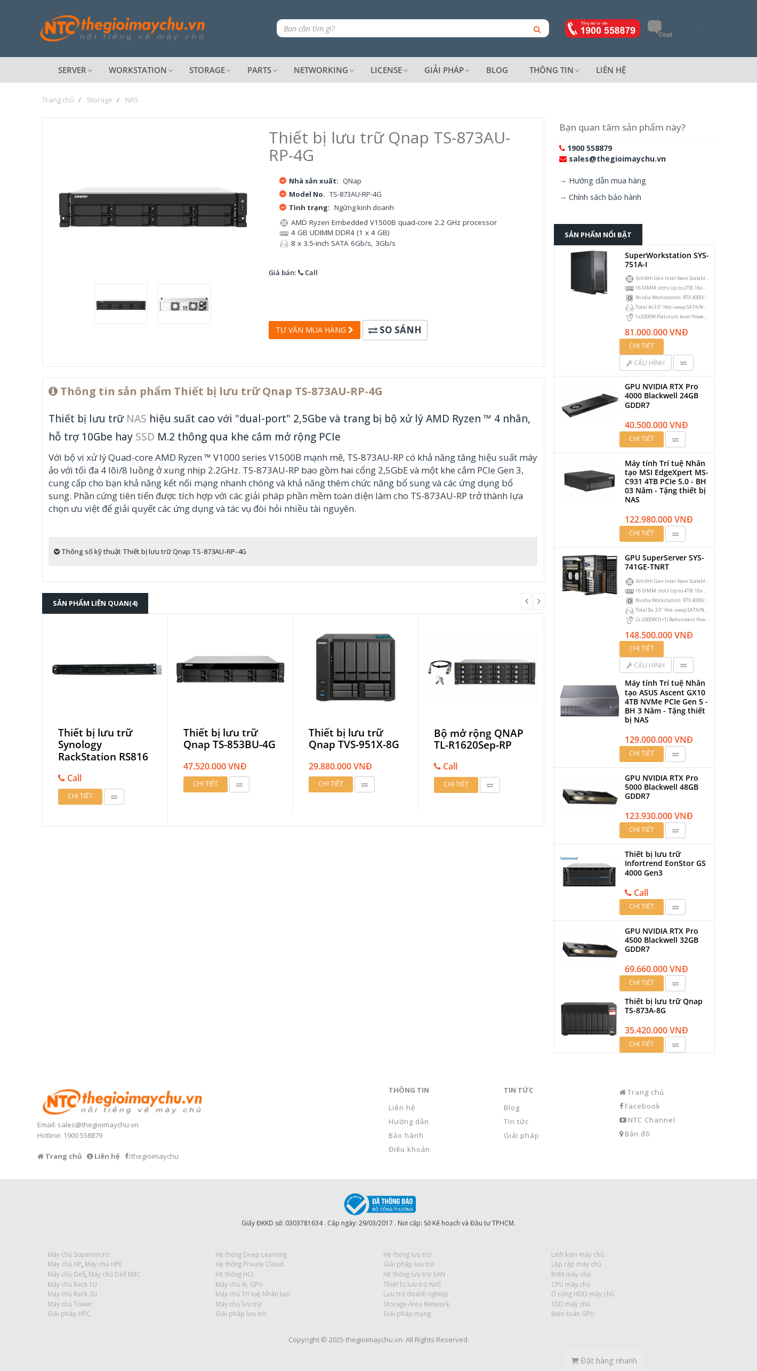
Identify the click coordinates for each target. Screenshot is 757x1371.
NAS (136, 419)
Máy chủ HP (64, 1264)
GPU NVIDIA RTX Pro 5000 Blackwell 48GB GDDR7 (661, 786)
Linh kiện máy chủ (577, 1254)
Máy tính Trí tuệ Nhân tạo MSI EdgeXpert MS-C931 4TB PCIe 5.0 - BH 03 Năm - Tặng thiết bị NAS (666, 481)
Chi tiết (80, 795)
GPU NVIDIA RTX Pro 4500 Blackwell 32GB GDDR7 (661, 939)
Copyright (303, 1339)
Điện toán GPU (572, 1313)
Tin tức (516, 1121)
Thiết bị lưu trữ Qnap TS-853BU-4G (229, 739)
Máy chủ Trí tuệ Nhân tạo (252, 1293)
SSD (145, 437)
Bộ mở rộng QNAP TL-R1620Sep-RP (479, 739)
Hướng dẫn (409, 1121)
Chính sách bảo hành (605, 197)
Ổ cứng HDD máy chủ (582, 1293)
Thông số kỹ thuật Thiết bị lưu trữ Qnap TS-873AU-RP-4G (150, 551)
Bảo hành (406, 1135)
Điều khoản (409, 1149)
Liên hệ (402, 1107)
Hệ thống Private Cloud (249, 1264)
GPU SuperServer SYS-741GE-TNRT (664, 562)
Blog (512, 1107)
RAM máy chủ (571, 1274)
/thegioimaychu (153, 1156)
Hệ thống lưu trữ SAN (414, 1274)
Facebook (643, 1106)
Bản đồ (637, 1134)
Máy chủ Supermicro (78, 1254)
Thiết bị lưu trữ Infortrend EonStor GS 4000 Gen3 (665, 863)
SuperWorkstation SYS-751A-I (667, 260)
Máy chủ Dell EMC (114, 1274)
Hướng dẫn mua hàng (607, 180)
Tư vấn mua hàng (314, 330)
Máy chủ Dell (66, 1274)
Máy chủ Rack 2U (72, 1293)
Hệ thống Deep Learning (251, 1254)
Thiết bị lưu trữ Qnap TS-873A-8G (664, 1006)
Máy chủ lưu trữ (238, 1304)
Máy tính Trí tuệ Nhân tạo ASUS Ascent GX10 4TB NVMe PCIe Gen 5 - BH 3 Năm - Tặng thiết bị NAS (666, 701)
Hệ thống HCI (234, 1274)
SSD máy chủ (570, 1304)
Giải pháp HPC (69, 1313)
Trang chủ (645, 1092)
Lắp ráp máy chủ (576, 1264)
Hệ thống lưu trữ (407, 1254)
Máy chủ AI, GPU (239, 1284)
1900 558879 (589, 148)
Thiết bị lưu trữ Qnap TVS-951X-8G (354, 739)
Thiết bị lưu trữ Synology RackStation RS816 (103, 745)
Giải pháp (521, 1135)
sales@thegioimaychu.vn (617, 159)
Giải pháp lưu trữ (241, 1313)
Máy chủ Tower (70, 1304)
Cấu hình (645, 362)
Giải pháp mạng (407, 1313)
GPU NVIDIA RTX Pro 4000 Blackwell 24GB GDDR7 (661, 395)
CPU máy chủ (570, 1284)
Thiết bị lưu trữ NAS (412, 1284)
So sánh (395, 330)
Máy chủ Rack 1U (72, 1284)
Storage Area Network (416, 1304)
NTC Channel (651, 1120)
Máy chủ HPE (103, 1264)
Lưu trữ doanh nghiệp (415, 1293)
